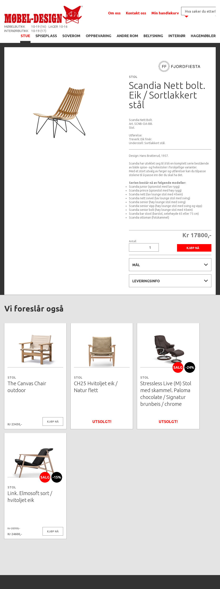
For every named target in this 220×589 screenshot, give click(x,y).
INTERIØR (176, 36)
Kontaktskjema (168, 579)
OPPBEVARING (98, 36)
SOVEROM (71, 36)
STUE (25, 36)
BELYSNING (153, 36)
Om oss (114, 13)
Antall (132, 241)
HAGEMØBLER (203, 36)
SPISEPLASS (46, 36)
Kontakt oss (136, 13)
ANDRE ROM (127, 36)
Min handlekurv (165, 13)
